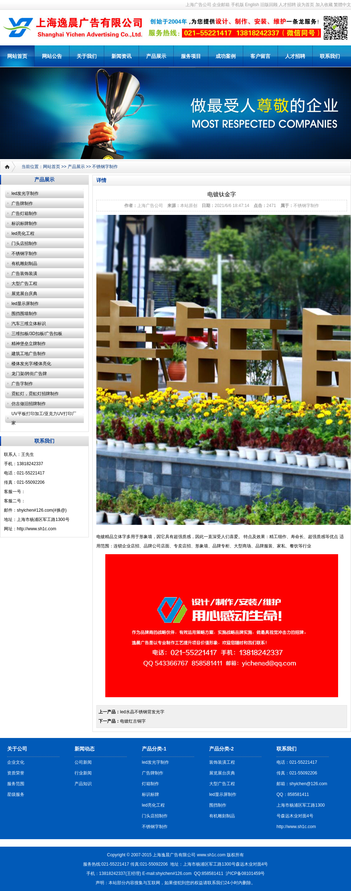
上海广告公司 (198, 4)
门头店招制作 (24, 243)
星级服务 (15, 794)
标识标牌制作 (24, 223)
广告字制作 (22, 383)
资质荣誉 (15, 773)
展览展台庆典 (24, 293)
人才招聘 (287, 4)
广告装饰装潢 (24, 273)
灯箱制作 (150, 783)
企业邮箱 (221, 4)
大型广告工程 (24, 283)
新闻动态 (84, 749)
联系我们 (330, 56)
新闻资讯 (121, 56)
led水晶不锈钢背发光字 (142, 711)
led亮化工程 (22, 233)
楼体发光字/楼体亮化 (31, 363)
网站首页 (17, 56)
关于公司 (17, 749)
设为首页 (305, 4)
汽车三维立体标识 (28, 323)
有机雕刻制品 (24, 263)
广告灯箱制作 (24, 213)
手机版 (237, 4)
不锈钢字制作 (105, 166)
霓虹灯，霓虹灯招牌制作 (35, 393)
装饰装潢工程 (222, 762)
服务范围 (15, 783)
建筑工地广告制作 (28, 353)
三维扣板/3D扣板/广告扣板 (36, 333)
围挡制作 (217, 805)
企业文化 (15, 762)
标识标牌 (150, 794)
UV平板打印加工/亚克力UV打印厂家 (43, 418)
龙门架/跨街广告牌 (29, 373)
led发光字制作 (25, 193)
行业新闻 (83, 773)
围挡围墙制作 (24, 313)
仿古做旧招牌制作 (28, 403)
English (252, 4)
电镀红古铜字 (133, 721)
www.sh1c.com (211, 854)
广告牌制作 (22, 203)
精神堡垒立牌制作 (28, 343)
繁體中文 (342, 4)
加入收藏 (324, 4)
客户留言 (260, 56)
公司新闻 (83, 762)
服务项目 (191, 56)
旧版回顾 (269, 4)
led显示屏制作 (25, 303)
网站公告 (52, 56)
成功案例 (226, 56)
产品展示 (156, 56)
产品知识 (83, 783)
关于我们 (87, 56)
